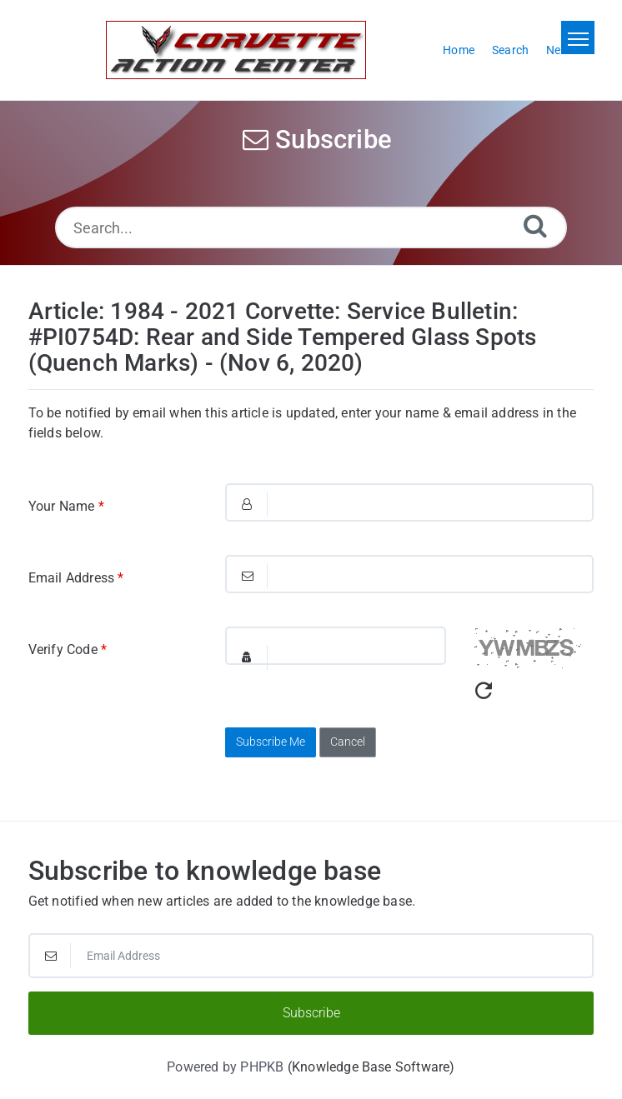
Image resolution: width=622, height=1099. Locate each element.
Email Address (76, 578)
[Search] (535, 225)
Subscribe (311, 1013)
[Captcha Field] (335, 646)
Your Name (66, 506)
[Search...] (311, 227)
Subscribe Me (270, 741)
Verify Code (68, 649)
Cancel (347, 741)
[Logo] (236, 50)
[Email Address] (311, 955)
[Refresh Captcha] (483, 691)
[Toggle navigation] (577, 37)
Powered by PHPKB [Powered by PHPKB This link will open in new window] (225, 1067)
